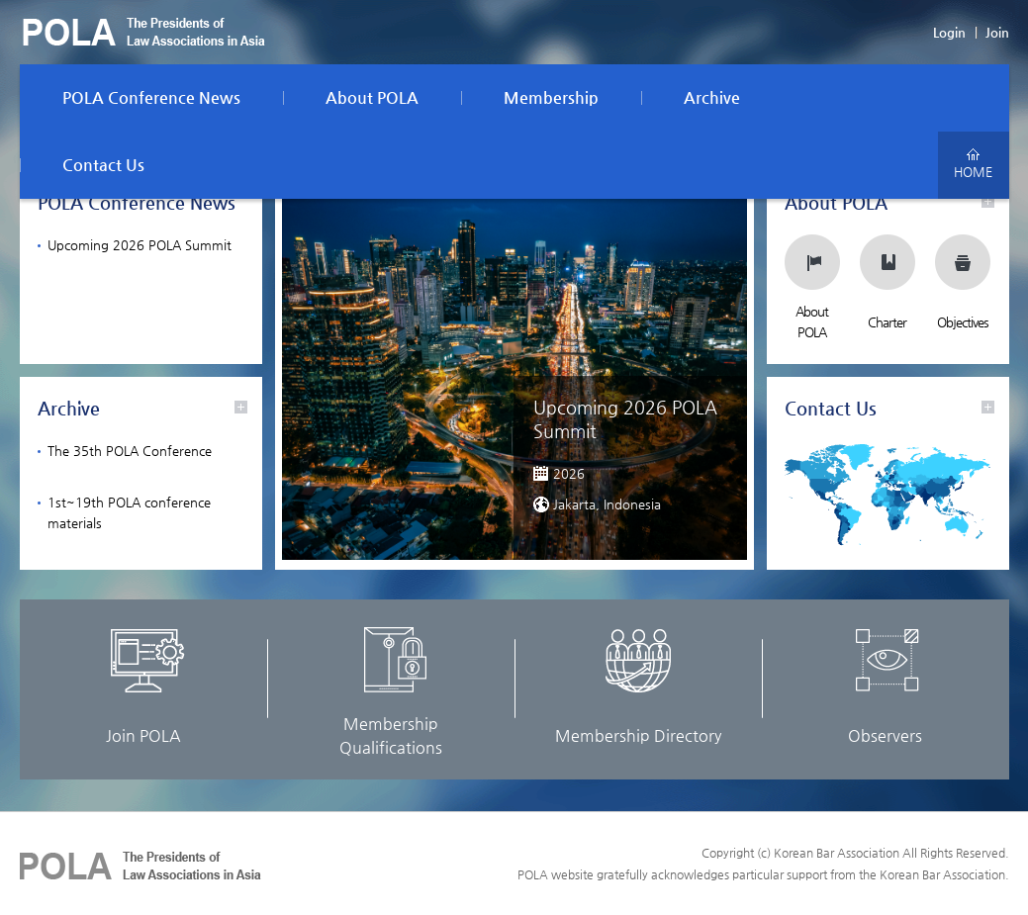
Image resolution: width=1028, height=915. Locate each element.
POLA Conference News (151, 97)
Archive (712, 97)
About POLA (372, 97)
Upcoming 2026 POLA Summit (139, 244)
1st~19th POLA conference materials (129, 512)
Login (949, 32)
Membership (551, 97)
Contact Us (103, 164)
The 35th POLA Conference (129, 450)
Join (997, 32)
